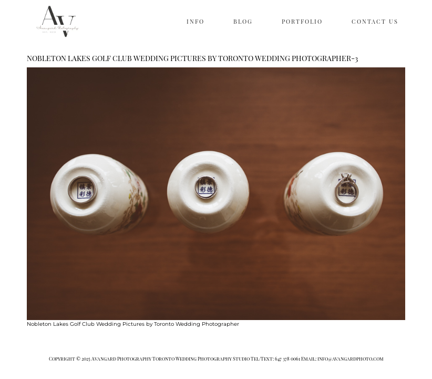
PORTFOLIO (302, 21)
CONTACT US (375, 21)
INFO (195, 21)
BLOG (243, 21)
